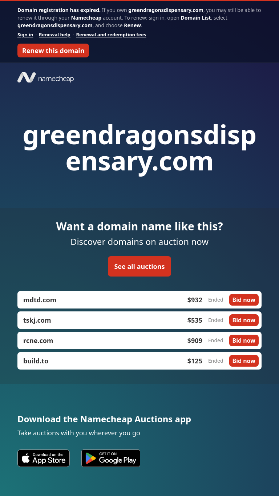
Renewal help (54, 34)
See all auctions (139, 266)
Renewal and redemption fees (111, 34)
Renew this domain (53, 50)
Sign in (25, 34)
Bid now (243, 300)
